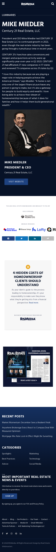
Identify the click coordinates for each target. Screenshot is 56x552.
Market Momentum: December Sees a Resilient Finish (26, 422)
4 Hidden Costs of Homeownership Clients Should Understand (28, 279)
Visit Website (16, 182)
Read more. (34, 302)
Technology (34, 459)
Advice (5, 464)
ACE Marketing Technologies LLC (31, 526)
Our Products (22, 519)
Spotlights (6, 454)
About (4, 519)
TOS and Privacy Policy (35, 504)
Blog (12, 519)
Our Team (34, 519)
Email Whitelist (37, 522)
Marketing (34, 454)
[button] (9, 496)
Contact (44, 519)
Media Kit (24, 522)
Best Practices (8, 459)
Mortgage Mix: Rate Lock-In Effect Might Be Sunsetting (27, 436)
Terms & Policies (8, 526)
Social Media (35, 464)
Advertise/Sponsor (9, 522)
